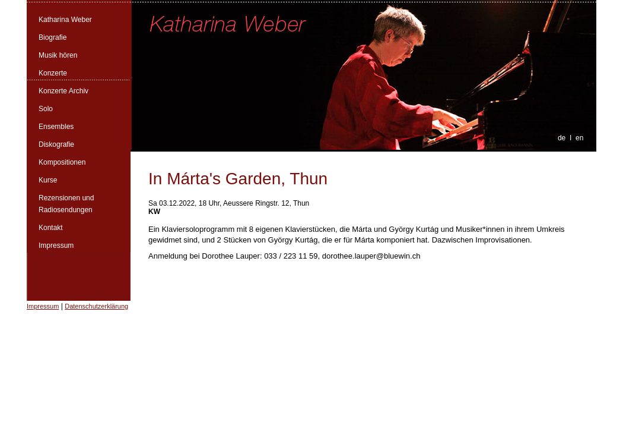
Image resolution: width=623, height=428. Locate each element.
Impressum (56, 245)
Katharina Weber (65, 19)
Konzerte (53, 73)
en (579, 138)
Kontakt (51, 228)
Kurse (48, 180)
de (561, 138)
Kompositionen (62, 162)
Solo (46, 109)
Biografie (52, 37)
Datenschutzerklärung (96, 306)
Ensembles (56, 126)
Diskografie (56, 144)
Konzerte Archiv (63, 91)
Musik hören (58, 55)
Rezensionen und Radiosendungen (66, 204)
